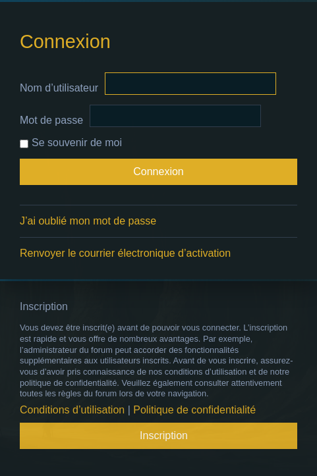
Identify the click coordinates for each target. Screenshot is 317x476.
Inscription (164, 435)
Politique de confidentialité (194, 409)
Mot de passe (51, 120)
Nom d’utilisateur (59, 87)
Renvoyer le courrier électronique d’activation (125, 253)
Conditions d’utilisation (72, 409)
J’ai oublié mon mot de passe (88, 220)
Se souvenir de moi (71, 142)
